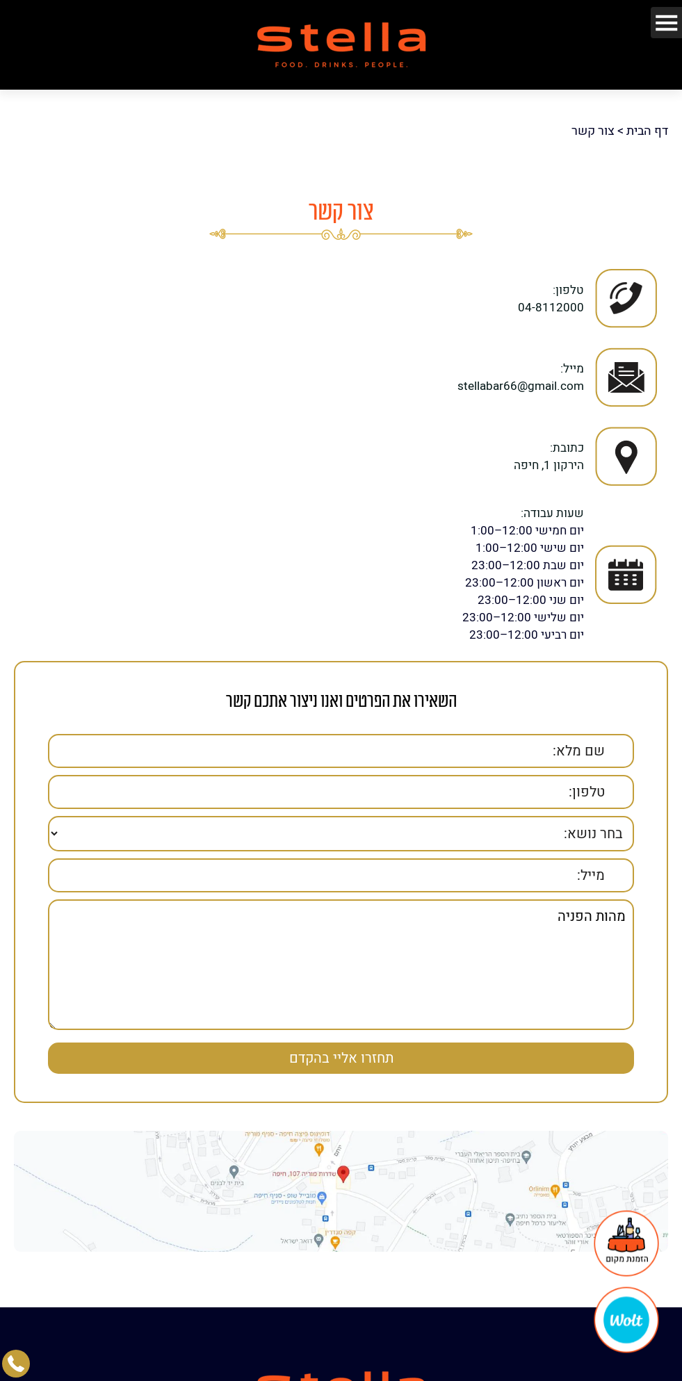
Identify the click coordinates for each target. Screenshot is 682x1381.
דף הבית (647, 124)
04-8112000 (551, 300)
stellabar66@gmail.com (520, 380)
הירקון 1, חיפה (549, 458)
